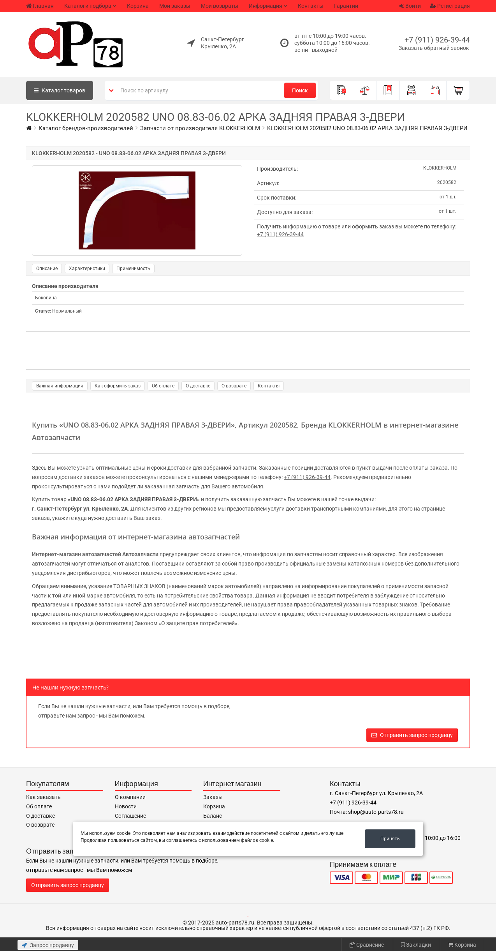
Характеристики (87, 268)
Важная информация (59, 386)
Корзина (138, 6)
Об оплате (163, 386)
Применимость (133, 268)
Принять (390, 838)
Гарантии (346, 6)
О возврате (234, 386)
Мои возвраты (219, 6)
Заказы (213, 797)
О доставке (198, 386)
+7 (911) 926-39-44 (437, 40)
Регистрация (450, 6)
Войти (410, 6)
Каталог (59, 90)
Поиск (300, 90)
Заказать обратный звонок (434, 48)
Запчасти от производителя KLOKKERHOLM (200, 128)
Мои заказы (174, 6)
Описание (47, 268)
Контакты (311, 6)
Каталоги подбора (87, 6)
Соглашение (130, 816)
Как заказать (43, 797)
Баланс (212, 816)
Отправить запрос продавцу (412, 735)
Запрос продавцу (48, 945)
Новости (126, 806)
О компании (130, 797)
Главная (40, 6)
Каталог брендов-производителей (86, 128)
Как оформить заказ (118, 386)
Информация (265, 6)
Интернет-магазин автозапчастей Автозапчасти (95, 554)
